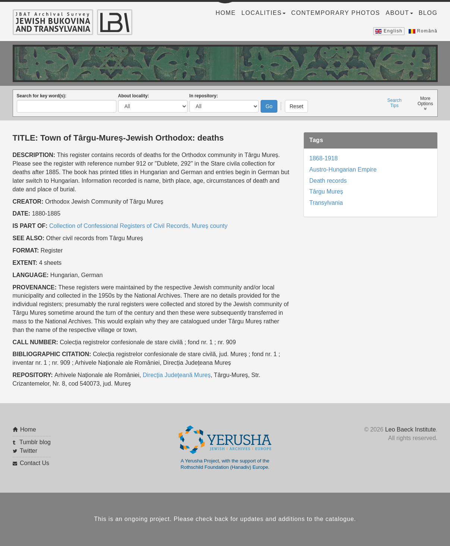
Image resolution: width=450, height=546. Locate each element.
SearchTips (394, 103)
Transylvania (326, 203)
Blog (428, 13)
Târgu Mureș (326, 191)
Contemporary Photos (335, 13)
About (399, 13)
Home (225, 13)
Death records (328, 181)
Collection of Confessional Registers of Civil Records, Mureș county (138, 226)
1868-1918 (323, 158)
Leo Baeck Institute (410, 429)
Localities (264, 13)
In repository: (203, 96)
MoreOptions (425, 103)
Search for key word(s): (41, 96)
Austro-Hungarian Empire (343, 169)
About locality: (133, 96)
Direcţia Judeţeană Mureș (177, 375)
